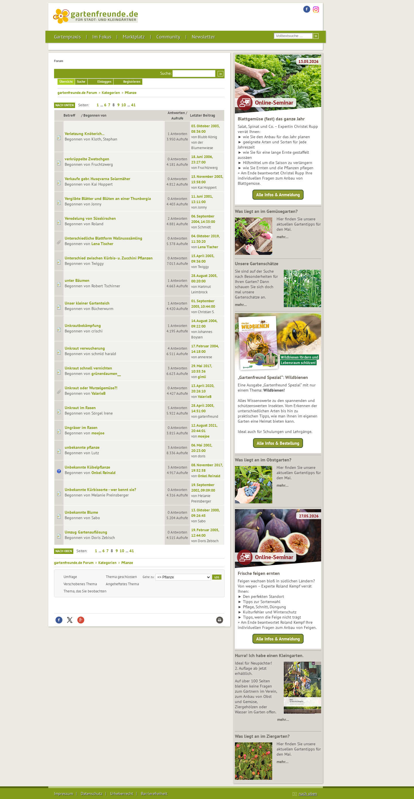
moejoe (97, 433)
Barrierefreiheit (154, 793)
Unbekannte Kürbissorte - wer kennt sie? (100, 489)
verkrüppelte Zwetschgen (87, 158)
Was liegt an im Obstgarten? (263, 460)
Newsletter (203, 37)
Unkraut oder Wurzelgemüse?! (91, 387)
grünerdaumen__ (106, 373)
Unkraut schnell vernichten (88, 368)
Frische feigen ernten (259, 573)
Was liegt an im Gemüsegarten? (266, 211)
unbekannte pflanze (82, 447)
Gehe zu (148, 577)
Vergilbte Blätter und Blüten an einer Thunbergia (108, 198)
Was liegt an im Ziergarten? (262, 736)
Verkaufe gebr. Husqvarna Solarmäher (97, 178)
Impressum (63, 793)
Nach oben (63, 551)
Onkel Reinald (103, 472)
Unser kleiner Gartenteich (87, 303)
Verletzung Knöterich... (84, 133)
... (102, 104)
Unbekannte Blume (81, 512)
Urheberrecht (121, 793)
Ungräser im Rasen (81, 427)
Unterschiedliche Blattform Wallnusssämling (103, 238)
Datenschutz (91, 793)
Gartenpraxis (67, 37)
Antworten (176, 112)
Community (168, 37)
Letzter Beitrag (202, 115)
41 (133, 104)
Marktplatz (134, 37)
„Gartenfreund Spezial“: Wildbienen (273, 377)
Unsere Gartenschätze (256, 263)
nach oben (308, 793)
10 (123, 104)
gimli (202, 376)
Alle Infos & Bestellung (278, 443)
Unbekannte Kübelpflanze (87, 467)
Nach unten (64, 105)
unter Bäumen (77, 280)
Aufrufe (177, 118)
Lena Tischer (102, 243)
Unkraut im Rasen (80, 407)
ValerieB (98, 393)
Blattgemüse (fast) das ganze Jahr (271, 119)
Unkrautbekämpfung (83, 325)
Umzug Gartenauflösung (86, 532)
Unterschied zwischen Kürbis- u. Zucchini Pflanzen (109, 258)
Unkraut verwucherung (85, 348)
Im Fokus (101, 37)
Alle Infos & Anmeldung (278, 194)
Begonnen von (94, 115)
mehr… (282, 236)
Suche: (165, 73)
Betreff (72, 115)
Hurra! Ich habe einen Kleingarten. (269, 655)
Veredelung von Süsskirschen (90, 218)
